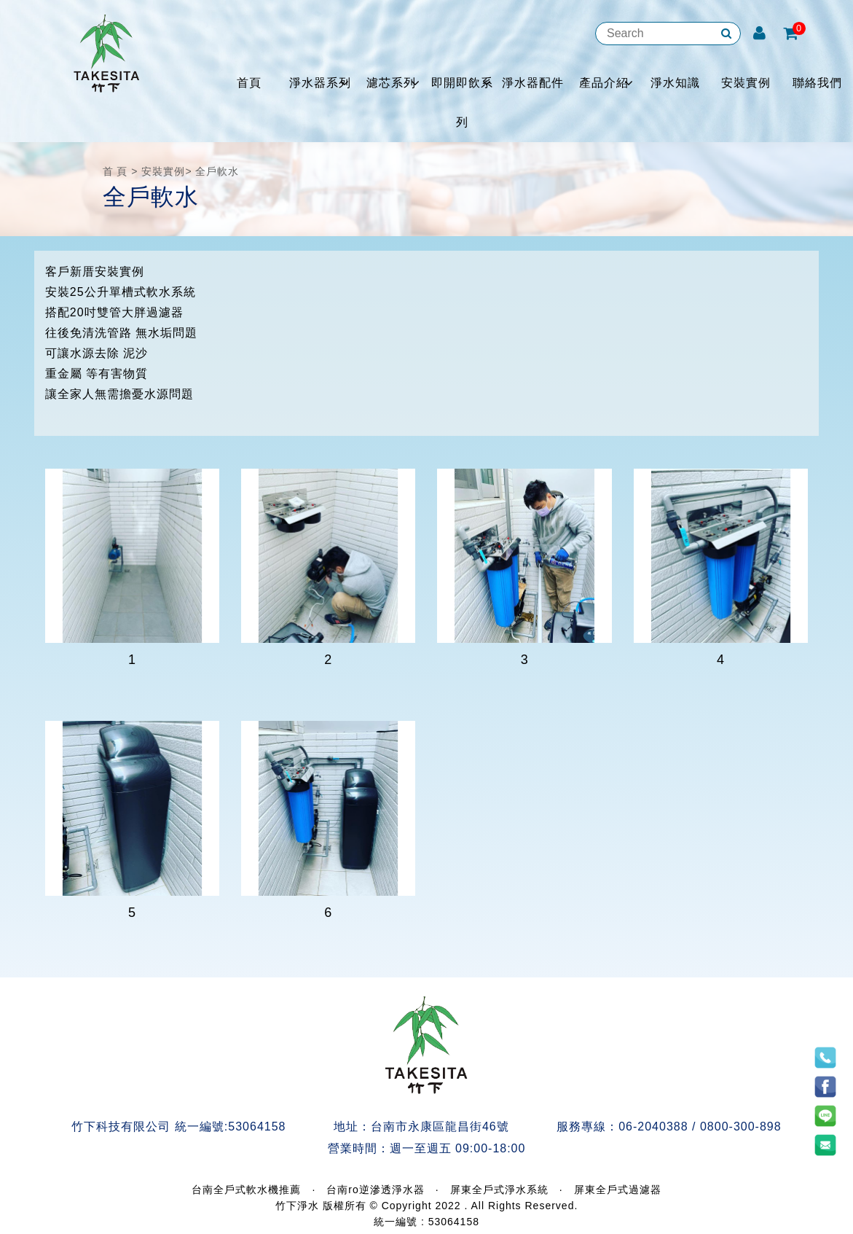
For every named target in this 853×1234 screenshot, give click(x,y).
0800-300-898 (741, 1126)
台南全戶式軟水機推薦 (246, 1189)
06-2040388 (653, 1126)
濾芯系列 (391, 83)
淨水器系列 (320, 83)
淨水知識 (675, 83)
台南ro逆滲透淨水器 (375, 1189)
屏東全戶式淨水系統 (499, 1189)
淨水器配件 (533, 83)
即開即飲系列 (462, 102)
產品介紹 (604, 83)
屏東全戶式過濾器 (617, 1189)
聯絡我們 (817, 83)
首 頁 (115, 171)
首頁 (249, 83)
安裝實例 (746, 83)
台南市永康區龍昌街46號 (440, 1126)
